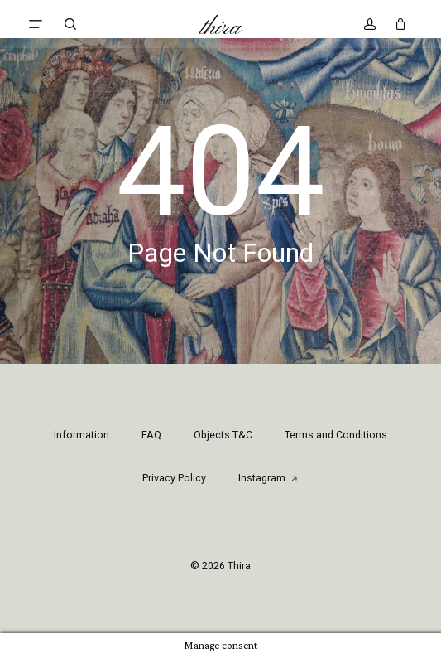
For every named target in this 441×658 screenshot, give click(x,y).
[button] (35, 24)
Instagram (268, 478)
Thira (220, 28)
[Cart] (396, 24)
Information (81, 434)
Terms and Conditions (336, 434)
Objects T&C (223, 434)
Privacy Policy (174, 478)
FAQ (151, 434)
